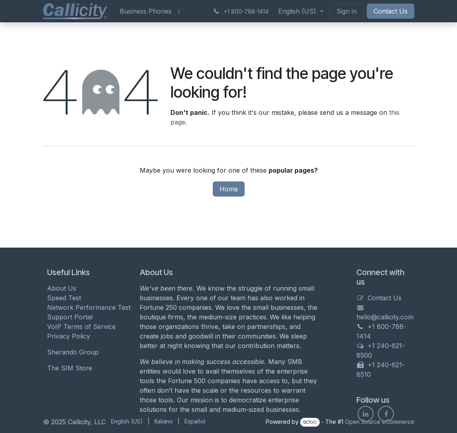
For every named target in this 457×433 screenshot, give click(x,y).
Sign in (346, 11)
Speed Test (64, 298)
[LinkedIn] (366, 414)
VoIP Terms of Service (81, 327)
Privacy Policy (68, 336)
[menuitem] (146, 11)
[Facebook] (386, 414)
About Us (61, 288)
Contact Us (391, 11)
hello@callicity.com (384, 317)
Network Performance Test (89, 307)
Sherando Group (73, 352)
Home (229, 189)
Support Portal (70, 317)
